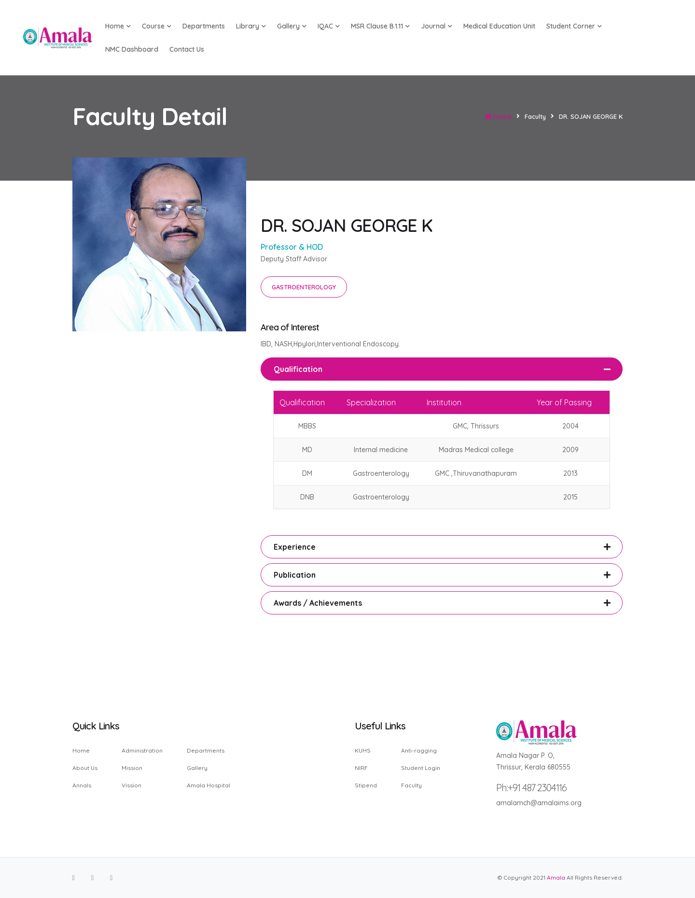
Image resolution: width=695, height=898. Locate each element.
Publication (295, 575)
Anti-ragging (419, 751)
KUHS (363, 751)
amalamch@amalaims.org (539, 802)
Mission (132, 767)
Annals (81, 785)
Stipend (366, 785)
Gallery (291, 26)
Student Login (420, 767)
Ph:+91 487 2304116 (531, 788)
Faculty (411, 785)
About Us (84, 767)
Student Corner (574, 26)
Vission (131, 785)
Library (251, 26)
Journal (436, 26)
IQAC (329, 26)
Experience (295, 547)
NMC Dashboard (131, 49)
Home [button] (118, 26)
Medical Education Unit (499, 26)
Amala (556, 877)
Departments (203, 26)
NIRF (361, 767)
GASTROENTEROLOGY (304, 287)
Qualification (298, 369)
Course (156, 26)
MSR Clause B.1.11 (380, 26)
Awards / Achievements (318, 603)
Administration (142, 751)
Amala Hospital (208, 785)
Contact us (186, 49)
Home (498, 116)
